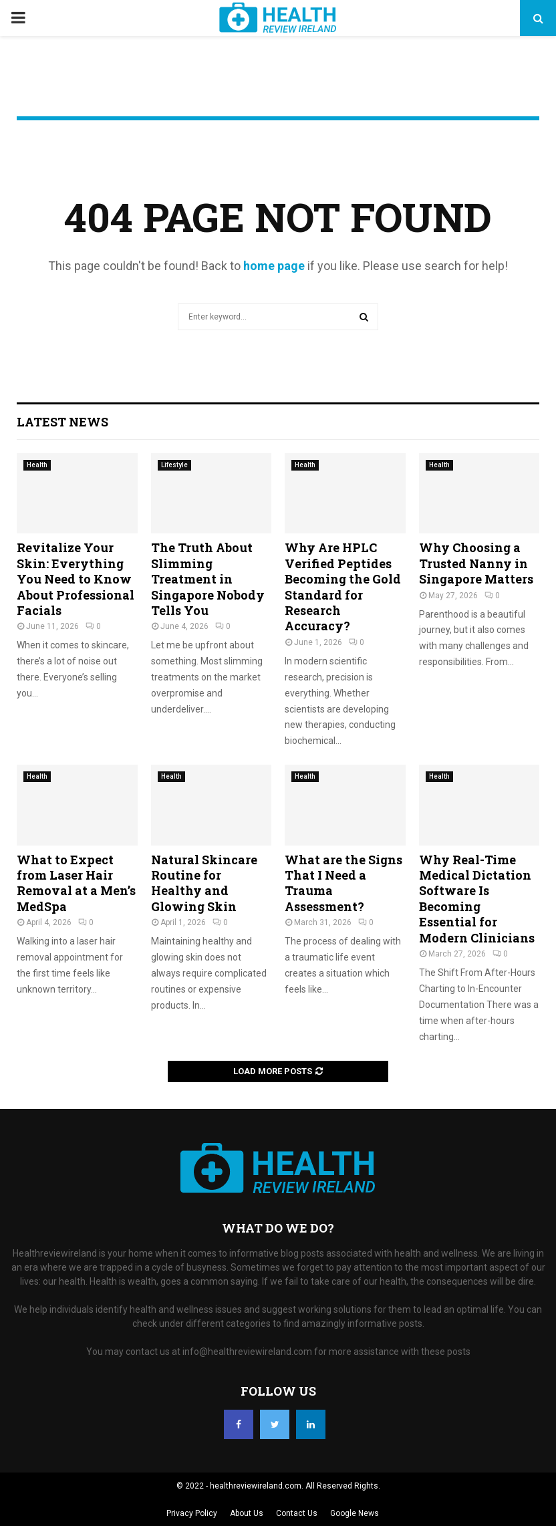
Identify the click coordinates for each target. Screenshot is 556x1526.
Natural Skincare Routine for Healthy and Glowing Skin (204, 883)
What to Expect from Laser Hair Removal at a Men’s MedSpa (76, 883)
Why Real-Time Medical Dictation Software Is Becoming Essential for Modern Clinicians (477, 899)
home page (274, 266)
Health (37, 465)
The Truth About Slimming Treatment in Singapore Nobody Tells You (208, 578)
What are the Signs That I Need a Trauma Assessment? (343, 883)
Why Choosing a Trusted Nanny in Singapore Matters (476, 563)
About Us (246, 1513)
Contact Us (296, 1513)
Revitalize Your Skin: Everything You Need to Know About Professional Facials (75, 578)
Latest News (62, 422)
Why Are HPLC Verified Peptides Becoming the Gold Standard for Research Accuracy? (343, 586)
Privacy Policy (191, 1513)
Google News (354, 1513)
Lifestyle (174, 465)
